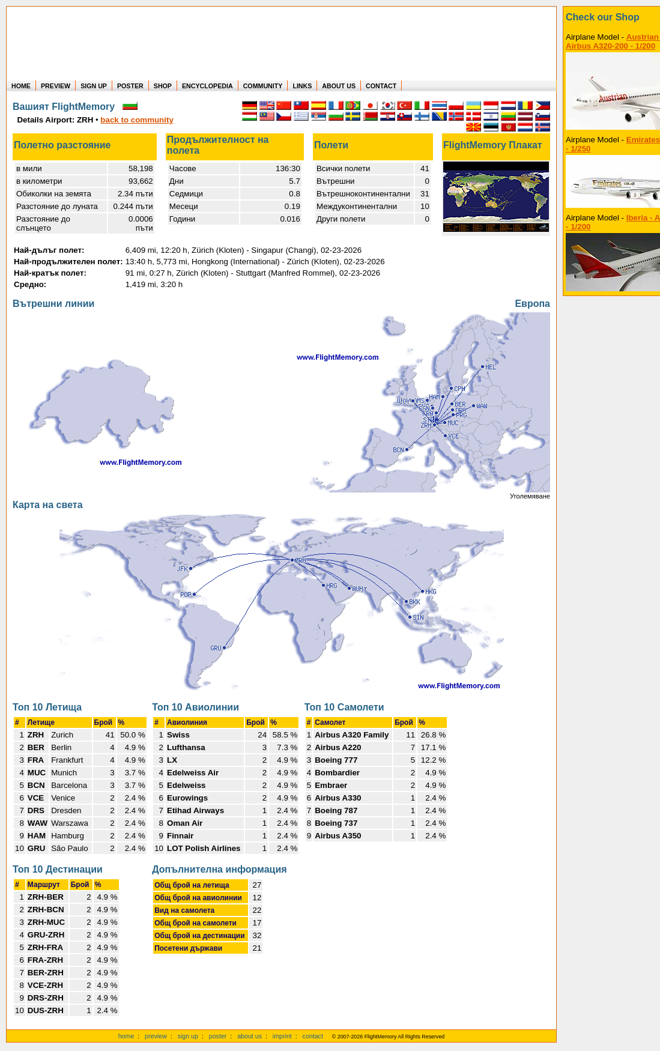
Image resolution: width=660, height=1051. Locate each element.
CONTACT (381, 85)
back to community (136, 119)
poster (218, 1036)
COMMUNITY (263, 85)
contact (313, 1036)
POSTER (130, 85)
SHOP (163, 85)
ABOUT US (339, 85)
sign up (188, 1036)
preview (156, 1036)
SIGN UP (93, 85)
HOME (21, 85)
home (126, 1036)
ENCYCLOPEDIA (207, 85)
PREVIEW (55, 85)
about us (249, 1036)
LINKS (302, 85)
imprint (282, 1036)
